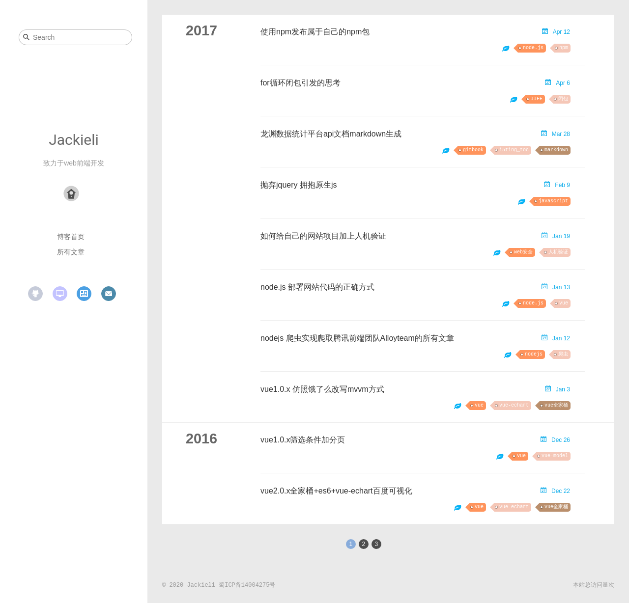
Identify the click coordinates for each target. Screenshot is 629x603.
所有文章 (71, 252)
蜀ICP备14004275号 (247, 585)
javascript (553, 201)
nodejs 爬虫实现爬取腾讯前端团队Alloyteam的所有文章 (357, 338)
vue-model (555, 456)
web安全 (523, 252)
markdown (556, 150)
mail (108, 293)
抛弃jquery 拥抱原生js (298, 185)
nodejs (534, 354)
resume (84, 293)
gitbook (473, 150)
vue (563, 303)
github (35, 293)
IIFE (537, 99)
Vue (521, 456)
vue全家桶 (556, 405)
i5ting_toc (514, 150)
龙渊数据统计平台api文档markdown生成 (330, 134)
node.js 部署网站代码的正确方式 (317, 287)
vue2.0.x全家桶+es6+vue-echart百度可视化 (336, 491)
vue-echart (514, 405)
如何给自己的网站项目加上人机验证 (323, 236)
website (60, 293)
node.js (533, 48)
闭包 (563, 99)
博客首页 (71, 237)
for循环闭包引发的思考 (300, 83)
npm (563, 48)
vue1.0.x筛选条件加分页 (302, 440)
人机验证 (558, 252)
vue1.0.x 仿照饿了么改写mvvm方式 (322, 389)
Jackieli (74, 139)
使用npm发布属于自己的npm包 (315, 31)
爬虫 (563, 354)
